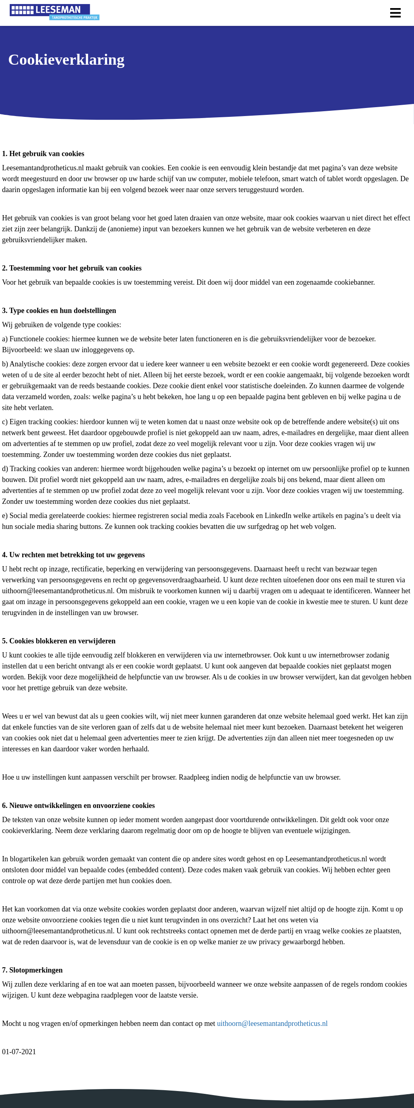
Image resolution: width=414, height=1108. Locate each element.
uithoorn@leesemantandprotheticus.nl (272, 1023)
